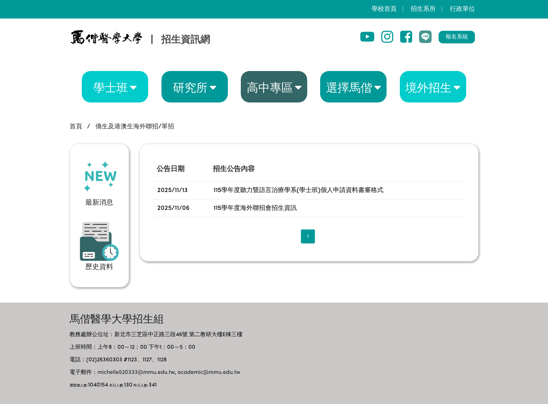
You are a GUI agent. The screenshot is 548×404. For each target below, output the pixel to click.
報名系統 (457, 37)
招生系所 (423, 9)
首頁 (76, 126)
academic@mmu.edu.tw (209, 372)
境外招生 (428, 87)
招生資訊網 (185, 40)
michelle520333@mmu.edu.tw (136, 372)
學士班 (110, 87)
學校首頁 (384, 9)
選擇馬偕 (349, 87)
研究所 (190, 87)
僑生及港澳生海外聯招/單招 (134, 126)
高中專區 (270, 87)
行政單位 (462, 9)
